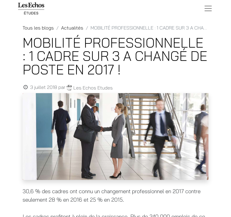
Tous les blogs (38, 28)
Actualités (72, 28)
